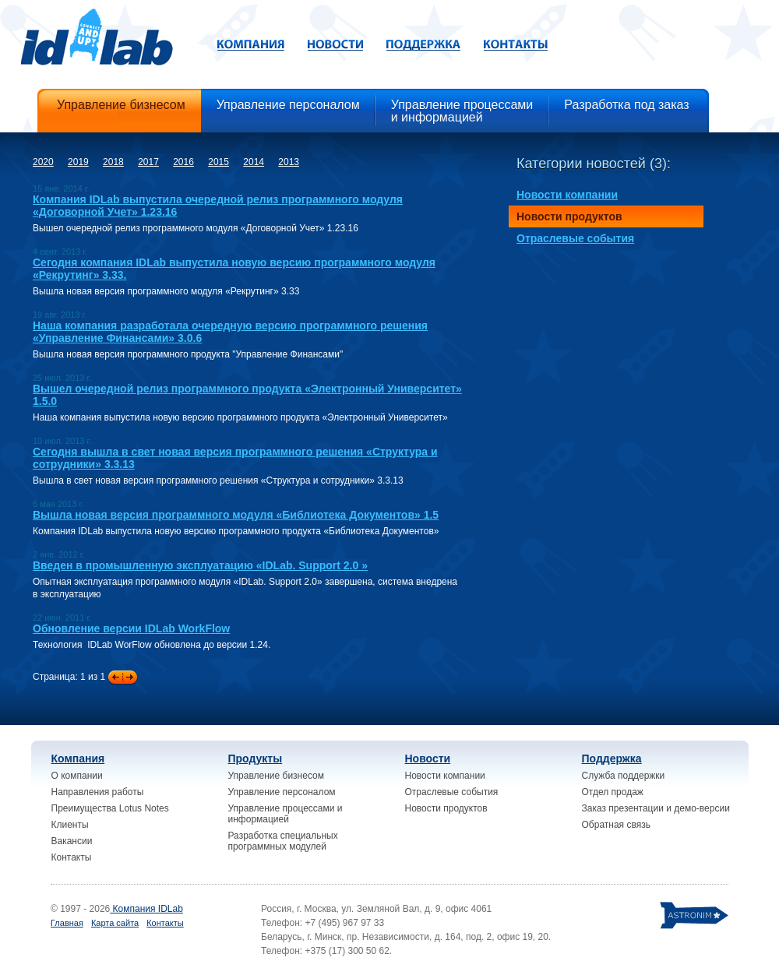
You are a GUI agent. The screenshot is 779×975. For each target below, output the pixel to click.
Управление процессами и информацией (285, 814)
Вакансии (72, 841)
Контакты (71, 857)
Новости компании (445, 775)
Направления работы (97, 792)
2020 (43, 162)
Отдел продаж (612, 792)
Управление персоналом (282, 792)
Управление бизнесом (276, 775)
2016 (183, 162)
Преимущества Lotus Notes (110, 808)
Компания (78, 758)
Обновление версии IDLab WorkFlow (131, 628)
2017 (148, 162)
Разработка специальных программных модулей (283, 841)
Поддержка (612, 758)
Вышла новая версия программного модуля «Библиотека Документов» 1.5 (236, 515)
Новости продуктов (446, 808)
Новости (428, 758)
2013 (288, 162)
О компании (77, 775)
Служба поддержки (623, 775)
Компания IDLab (146, 908)
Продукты (255, 758)
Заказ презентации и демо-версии (656, 808)
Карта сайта (115, 922)
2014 (253, 162)
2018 (113, 162)
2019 (78, 162)
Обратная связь (616, 824)
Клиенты (70, 824)
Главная (67, 922)
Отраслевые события (452, 792)
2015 (218, 162)
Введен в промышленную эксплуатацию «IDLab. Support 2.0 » (200, 565)
